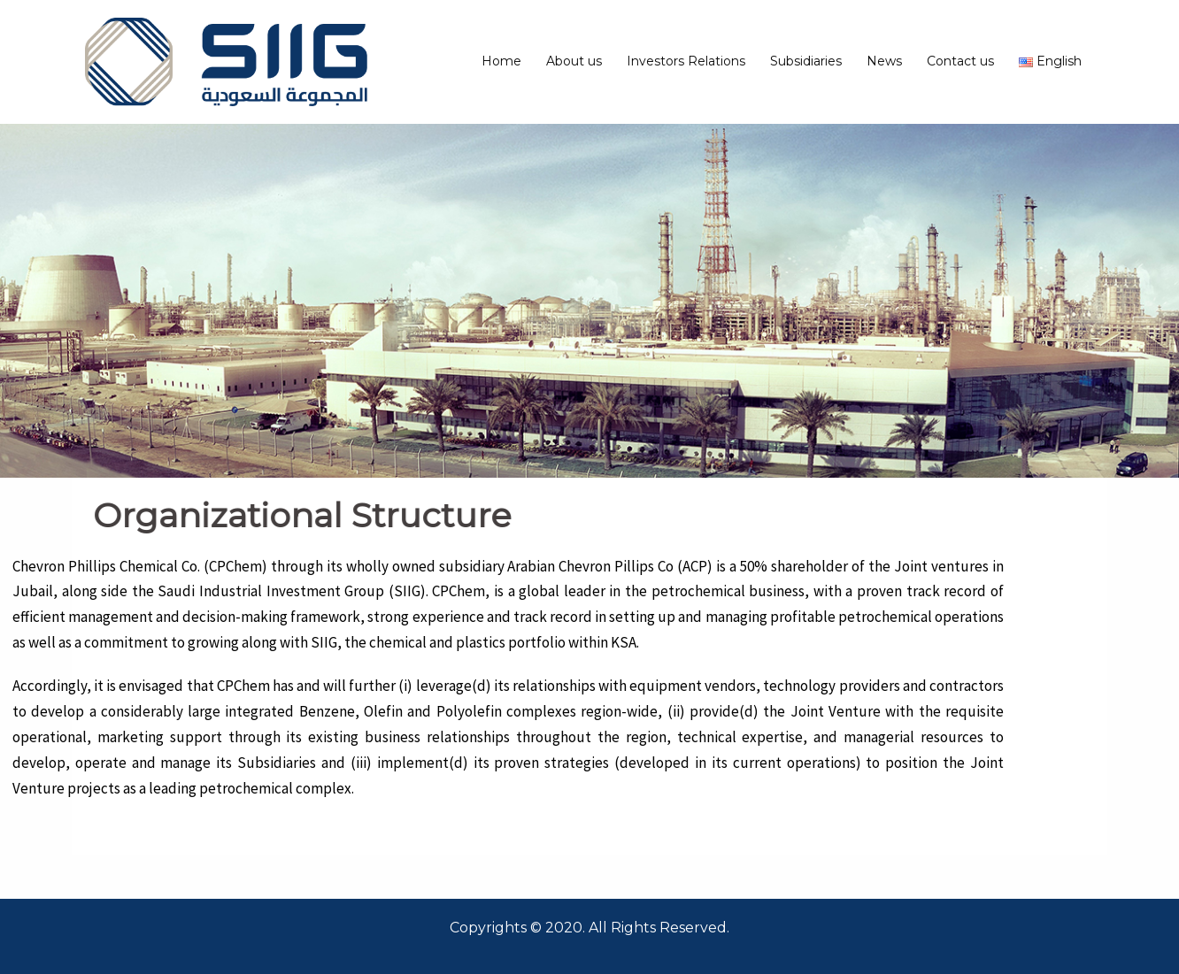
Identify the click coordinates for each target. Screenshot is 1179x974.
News (884, 61)
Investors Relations (686, 61)
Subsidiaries (806, 61)
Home (501, 61)
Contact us (960, 61)
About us (574, 61)
